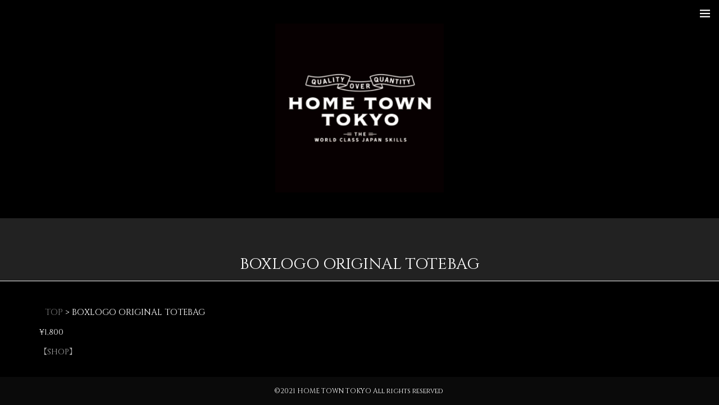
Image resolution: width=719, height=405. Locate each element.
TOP (54, 312)
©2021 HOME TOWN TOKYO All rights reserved (358, 390)
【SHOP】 (58, 351)
